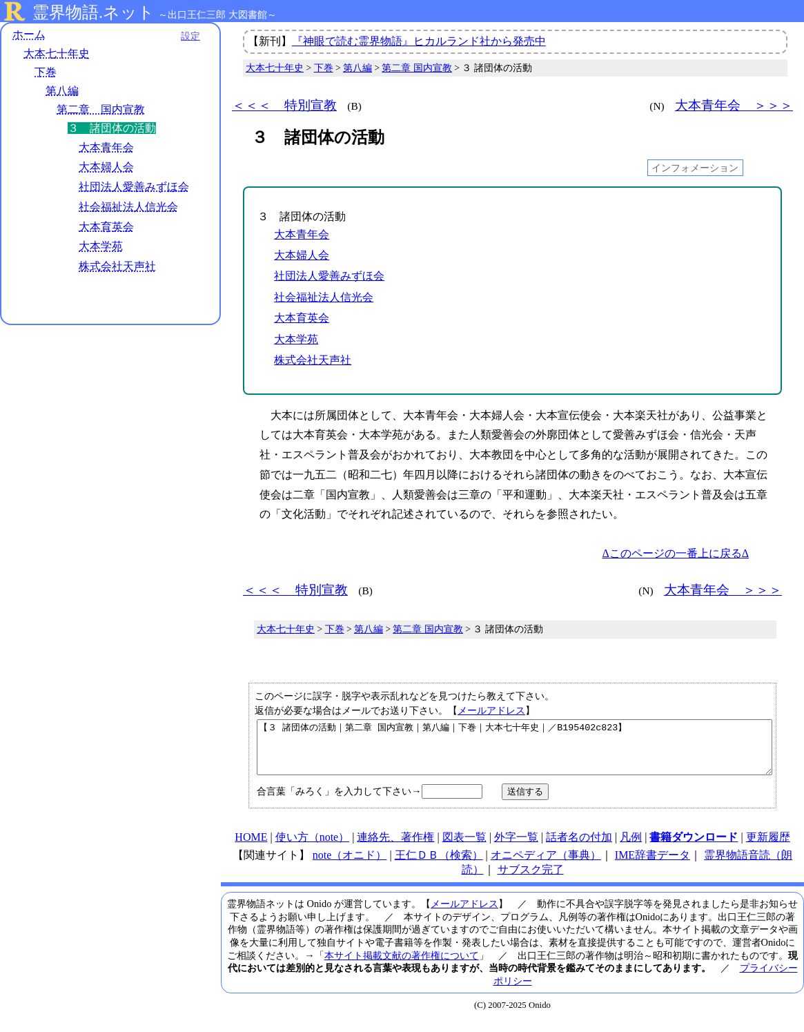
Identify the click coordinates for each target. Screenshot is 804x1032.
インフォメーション (694, 167)
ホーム (29, 34)
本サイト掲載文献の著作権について (401, 965)
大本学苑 (101, 246)
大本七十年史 (56, 53)
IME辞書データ (652, 865)
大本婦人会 (106, 167)
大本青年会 (106, 147)
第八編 (62, 91)
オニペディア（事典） (546, 865)
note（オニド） (350, 865)
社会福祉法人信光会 (128, 207)
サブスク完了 (531, 880)
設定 (190, 35)
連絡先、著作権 (395, 847)
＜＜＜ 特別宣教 (284, 105)
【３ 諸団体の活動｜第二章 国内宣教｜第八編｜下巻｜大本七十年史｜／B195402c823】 (514, 752)
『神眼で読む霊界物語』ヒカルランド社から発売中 (419, 41)
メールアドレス (491, 710)
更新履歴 (768, 847)
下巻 (46, 72)
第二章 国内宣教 (101, 109)
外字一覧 (516, 847)
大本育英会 (106, 227)
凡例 (631, 847)
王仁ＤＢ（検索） (439, 865)
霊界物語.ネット (93, 12)
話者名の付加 (579, 847)
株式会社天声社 (117, 266)
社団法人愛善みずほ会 (134, 187)
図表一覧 (464, 847)
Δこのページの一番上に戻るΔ (675, 553)
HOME (251, 847)
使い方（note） (312, 847)
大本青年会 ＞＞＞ (734, 105)
